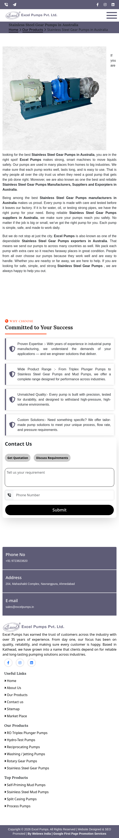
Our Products (32, 29)
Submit (60, 510)
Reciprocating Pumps (22, 747)
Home (13, 29)
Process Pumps (17, 806)
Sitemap (12, 709)
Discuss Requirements (52, 458)
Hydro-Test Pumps (19, 740)
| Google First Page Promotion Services (79, 833)
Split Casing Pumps (20, 799)
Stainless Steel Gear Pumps (26, 768)
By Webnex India (39, 833)
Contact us (13, 702)
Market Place (15, 716)
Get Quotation (17, 458)
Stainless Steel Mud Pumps (26, 792)
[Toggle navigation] (112, 15)
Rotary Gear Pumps (20, 761)
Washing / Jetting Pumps (24, 754)
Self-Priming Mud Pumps (25, 785)
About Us (12, 688)
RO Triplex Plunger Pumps (26, 733)
